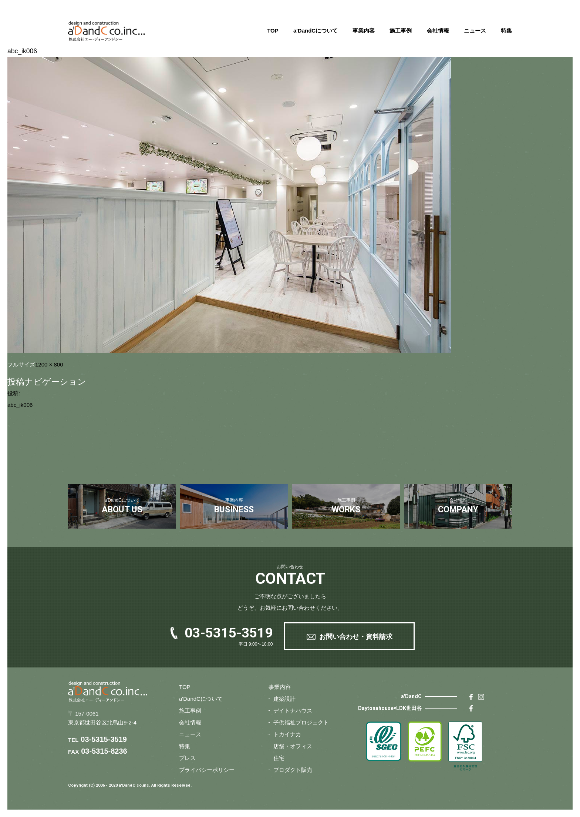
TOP (273, 30)
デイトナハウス (292, 710)
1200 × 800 (49, 364)
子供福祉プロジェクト (301, 722)
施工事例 (401, 30)
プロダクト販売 (292, 770)
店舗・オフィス (292, 746)
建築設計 (284, 699)
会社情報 (438, 30)
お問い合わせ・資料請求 (355, 636)
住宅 (278, 758)
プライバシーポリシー (207, 770)
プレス (187, 758)
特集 (506, 30)
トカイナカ (287, 734)
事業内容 (364, 30)
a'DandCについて (315, 30)
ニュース (475, 30)
